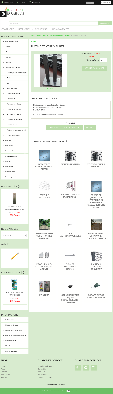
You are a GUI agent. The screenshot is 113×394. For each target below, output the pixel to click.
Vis (14, 83)
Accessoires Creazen (14, 114)
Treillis (14, 47)
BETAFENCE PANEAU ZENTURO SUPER (44, 166)
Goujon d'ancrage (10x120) (70, 266)
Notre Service (8, 320)
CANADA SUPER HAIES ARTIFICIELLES (14, 293)
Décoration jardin (14, 156)
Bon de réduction (10, 351)
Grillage (14, 161)
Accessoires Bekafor (14, 109)
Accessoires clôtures (56, 36)
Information (24, 29)
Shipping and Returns (46, 366)
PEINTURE (44, 295)
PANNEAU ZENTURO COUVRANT (96, 266)
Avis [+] (5, 244)
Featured (4, 369)
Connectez (7, 2)
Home (32, 36)
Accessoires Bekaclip (14, 104)
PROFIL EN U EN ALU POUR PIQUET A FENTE (44, 266)
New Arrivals (5, 374)
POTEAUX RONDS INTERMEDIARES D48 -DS (14, 208)
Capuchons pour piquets (14, 120)
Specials (4, 372)
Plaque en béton (14, 88)
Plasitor (14, 62)
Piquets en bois (14, 125)
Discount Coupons (45, 377)
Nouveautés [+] (11, 186)
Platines (67, 36)
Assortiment (7, 29)
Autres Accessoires (14, 135)
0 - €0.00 (21, 2)
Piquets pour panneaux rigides (15, 73)
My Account (42, 374)
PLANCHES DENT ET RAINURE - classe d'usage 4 (96, 235)
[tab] (61, 97)
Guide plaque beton (14, 93)
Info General (41, 29)
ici (64, 391)
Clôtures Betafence (42, 36)
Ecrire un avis (14, 263)
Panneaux (14, 52)
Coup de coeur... (9, 172)
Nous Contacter (60, 29)
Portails (14, 57)
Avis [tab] (54, 98)
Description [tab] (40, 98)
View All (4, 377)
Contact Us (42, 369)
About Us (41, 372)
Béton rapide (14, 99)
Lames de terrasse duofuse (14, 152)
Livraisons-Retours (10, 325)
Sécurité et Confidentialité (13, 330)
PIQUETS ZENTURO (70, 164)
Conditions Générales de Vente (14, 335)
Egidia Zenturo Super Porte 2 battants (44, 235)
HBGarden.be (61, 384)
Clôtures (14, 140)
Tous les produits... (10, 177)
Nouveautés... (9, 166)
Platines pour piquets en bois (14, 131)
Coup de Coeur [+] (12, 272)
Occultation (14, 145)
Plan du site (8, 346)
